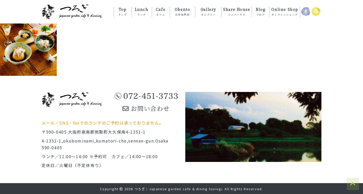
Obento (182, 11)
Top (122, 11)
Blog (260, 11)
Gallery (208, 11)
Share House (236, 11)
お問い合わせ (146, 108)
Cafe (160, 11)
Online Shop (284, 11)
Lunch (141, 11)
